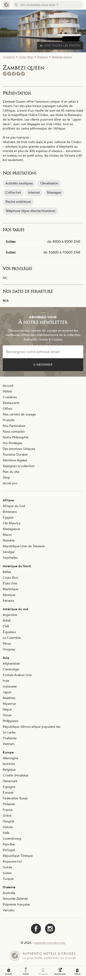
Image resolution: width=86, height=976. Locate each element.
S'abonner (43, 365)
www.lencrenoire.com (50, 943)
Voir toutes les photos (60, 45)
